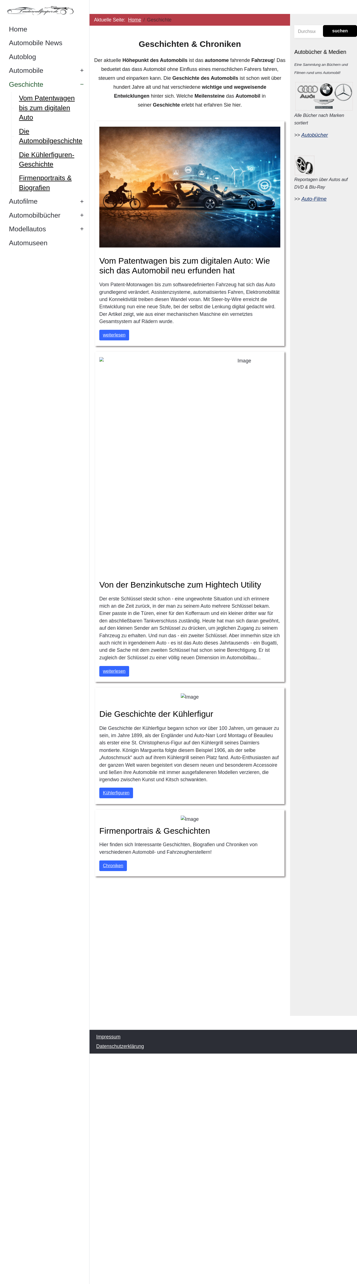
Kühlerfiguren (116, 793)
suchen (340, 30)
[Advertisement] (190, 963)
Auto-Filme (314, 199)
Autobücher (314, 135)
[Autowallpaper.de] (45, 10)
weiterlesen (114, 335)
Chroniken (113, 865)
